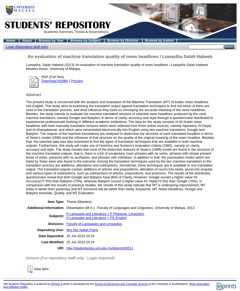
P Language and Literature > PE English (96, 218)
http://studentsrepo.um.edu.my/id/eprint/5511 (99, 248)
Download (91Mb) (55, 81)
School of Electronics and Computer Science (122, 284)
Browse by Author (159, 40)
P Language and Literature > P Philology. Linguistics (105, 214)
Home (11, 40)
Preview (77, 81)
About (27, 40)
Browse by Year (51, 40)
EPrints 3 (57, 284)
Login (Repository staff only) (27, 47)
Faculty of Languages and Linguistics (94, 224)
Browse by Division (123, 40)
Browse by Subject (85, 40)
